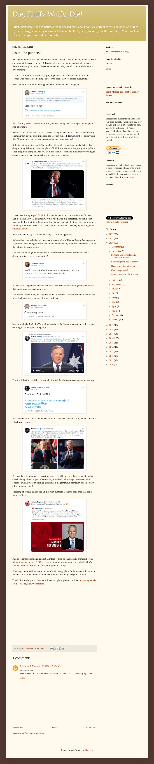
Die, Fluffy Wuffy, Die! (47, 14)
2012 (111, 356)
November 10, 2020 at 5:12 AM (46, 666)
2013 (111, 351)
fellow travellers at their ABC (26, 562)
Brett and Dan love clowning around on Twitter (123, 256)
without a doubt (20, 228)
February (116, 315)
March (115, 311)
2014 (111, 347)
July (114, 293)
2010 (111, 365)
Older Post (91, 728)
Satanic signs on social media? (124, 262)
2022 (111, 234)
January (115, 319)
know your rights (35, 583)
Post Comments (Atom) (34, 733)
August (115, 289)
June (114, 298)
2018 (111, 329)
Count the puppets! (119, 270)
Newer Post (18, 728)
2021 (111, 238)
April (114, 306)
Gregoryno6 (25, 666)
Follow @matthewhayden (117, 222)
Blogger (88, 750)
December (116, 247)
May (114, 302)
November (116, 251)
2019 (111, 325)
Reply (22, 678)
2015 (111, 343)
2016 (111, 338)
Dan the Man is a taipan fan (123, 266)
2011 (111, 360)
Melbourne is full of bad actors (124, 274)
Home (55, 728)
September (116, 284)
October (115, 280)
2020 (111, 243)
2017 (111, 334)
